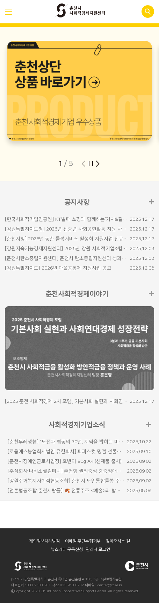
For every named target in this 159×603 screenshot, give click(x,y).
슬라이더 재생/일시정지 (90, 163)
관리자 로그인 (98, 549)
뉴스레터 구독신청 (69, 549)
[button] (97, 163)
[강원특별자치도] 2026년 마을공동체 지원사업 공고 (58, 268)
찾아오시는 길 (120, 541)
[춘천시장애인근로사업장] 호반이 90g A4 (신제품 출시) (65, 461)
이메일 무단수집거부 (84, 541)
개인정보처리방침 (46, 541)
